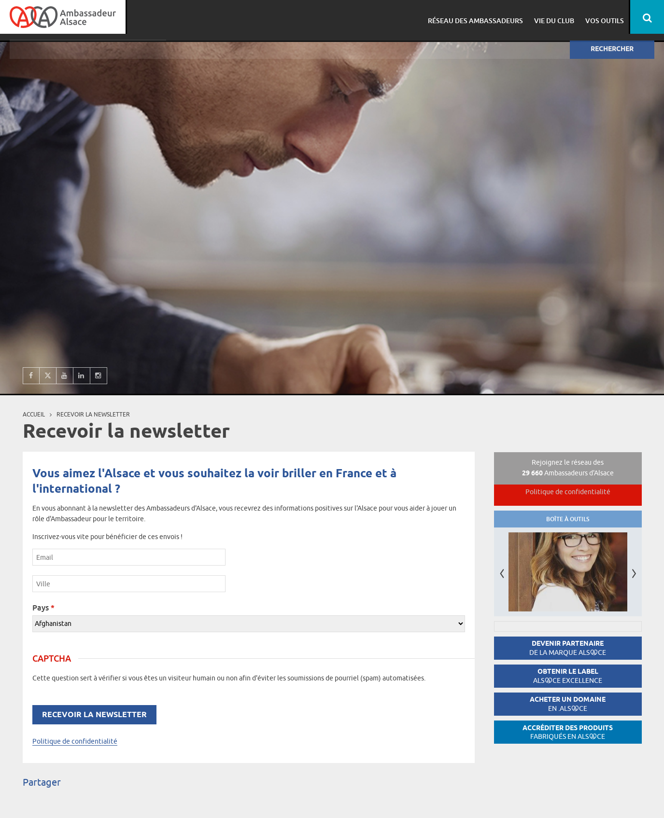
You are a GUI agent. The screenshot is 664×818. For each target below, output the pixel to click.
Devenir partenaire (567, 647)
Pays (43, 607)
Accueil (34, 414)
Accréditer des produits (568, 732)
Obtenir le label (567, 675)
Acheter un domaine (568, 703)
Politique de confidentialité (74, 741)
